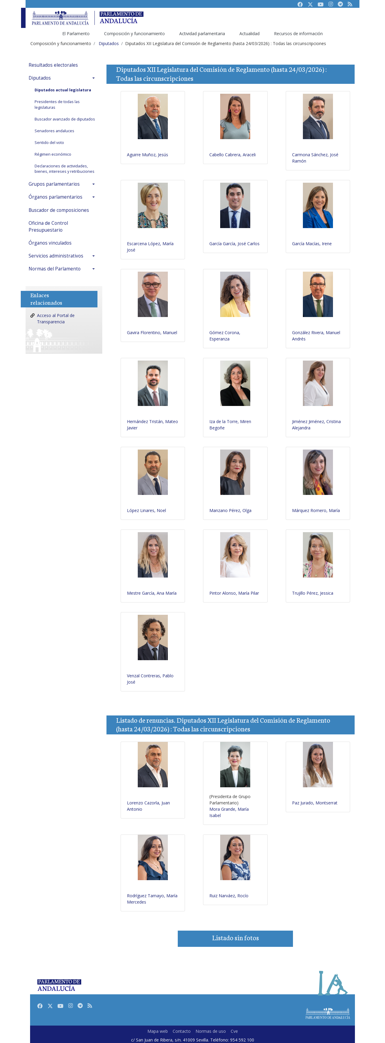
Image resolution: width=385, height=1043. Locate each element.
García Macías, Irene (312, 243)
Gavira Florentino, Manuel (152, 332)
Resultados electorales (53, 65)
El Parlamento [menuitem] (76, 33)
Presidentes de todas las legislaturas (57, 104)
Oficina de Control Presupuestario (48, 226)
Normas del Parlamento (55, 269)
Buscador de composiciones (59, 210)
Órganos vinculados (50, 243)
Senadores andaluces (54, 130)
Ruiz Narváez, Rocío (228, 895)
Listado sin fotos (235, 937)
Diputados (40, 78)
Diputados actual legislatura (63, 90)
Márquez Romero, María (316, 510)
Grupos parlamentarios (54, 184)
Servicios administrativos (56, 256)
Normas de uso (211, 1031)
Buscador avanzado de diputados (65, 119)
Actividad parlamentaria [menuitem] (202, 33)
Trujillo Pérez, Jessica (312, 593)
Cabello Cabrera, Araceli (232, 154)
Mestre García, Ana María (152, 593)
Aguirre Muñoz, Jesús (147, 154)
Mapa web (157, 1031)
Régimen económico (53, 154)
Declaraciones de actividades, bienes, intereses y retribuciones (64, 168)
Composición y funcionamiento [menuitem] (134, 33)
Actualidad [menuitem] (249, 33)
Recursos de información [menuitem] (298, 33)
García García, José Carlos (234, 243)
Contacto (182, 1031)
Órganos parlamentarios (55, 197)
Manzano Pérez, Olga (230, 510)
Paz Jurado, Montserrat (314, 803)
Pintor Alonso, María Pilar (234, 593)
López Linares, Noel (146, 510)
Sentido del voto (49, 142)
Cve (234, 1031)
